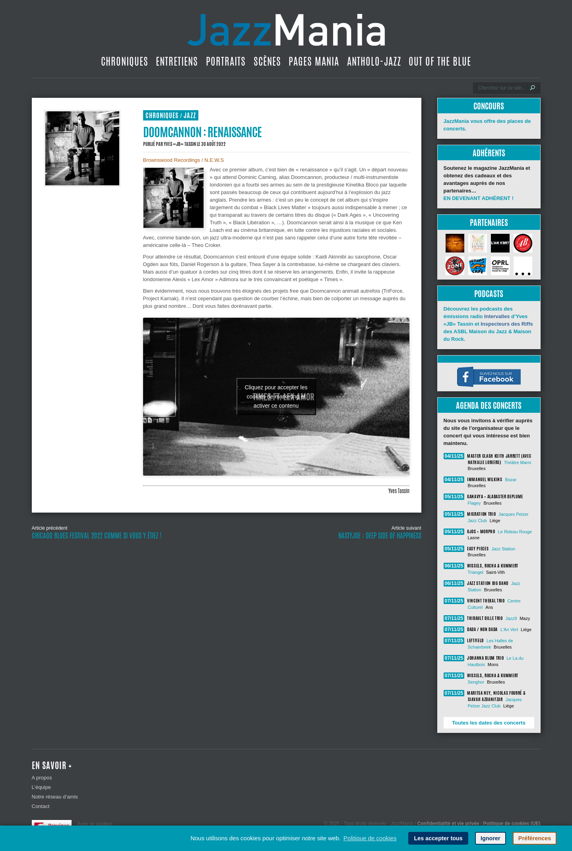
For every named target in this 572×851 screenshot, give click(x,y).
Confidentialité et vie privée (448, 823)
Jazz (190, 115)
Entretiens (177, 61)
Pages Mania (314, 61)
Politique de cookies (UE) (511, 823)
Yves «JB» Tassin (180, 144)
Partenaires (489, 222)
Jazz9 (511, 618)
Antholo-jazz (374, 61)
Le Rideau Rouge (515, 531)
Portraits (226, 61)
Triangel (475, 572)
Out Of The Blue (440, 61)
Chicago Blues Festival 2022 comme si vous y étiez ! (96, 535)
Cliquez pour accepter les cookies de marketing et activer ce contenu (276, 396)
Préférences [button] (534, 838)
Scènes (267, 61)
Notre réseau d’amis (55, 797)
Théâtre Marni (517, 462)
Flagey (474, 503)
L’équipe (41, 787)
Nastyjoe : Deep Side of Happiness (379, 535)
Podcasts (488, 293)
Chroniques (124, 61)
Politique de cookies (369, 838)
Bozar (511, 479)
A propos (42, 778)
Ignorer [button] (490, 838)
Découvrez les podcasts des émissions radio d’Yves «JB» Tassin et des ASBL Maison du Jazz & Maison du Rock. (488, 324)
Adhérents (489, 153)
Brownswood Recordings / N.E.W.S (183, 160)
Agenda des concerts (489, 405)
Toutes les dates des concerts (488, 723)
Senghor (476, 682)
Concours (488, 106)
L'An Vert (509, 629)
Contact (41, 806)
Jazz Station (503, 548)
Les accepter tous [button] (438, 838)
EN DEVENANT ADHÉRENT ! (479, 198)
